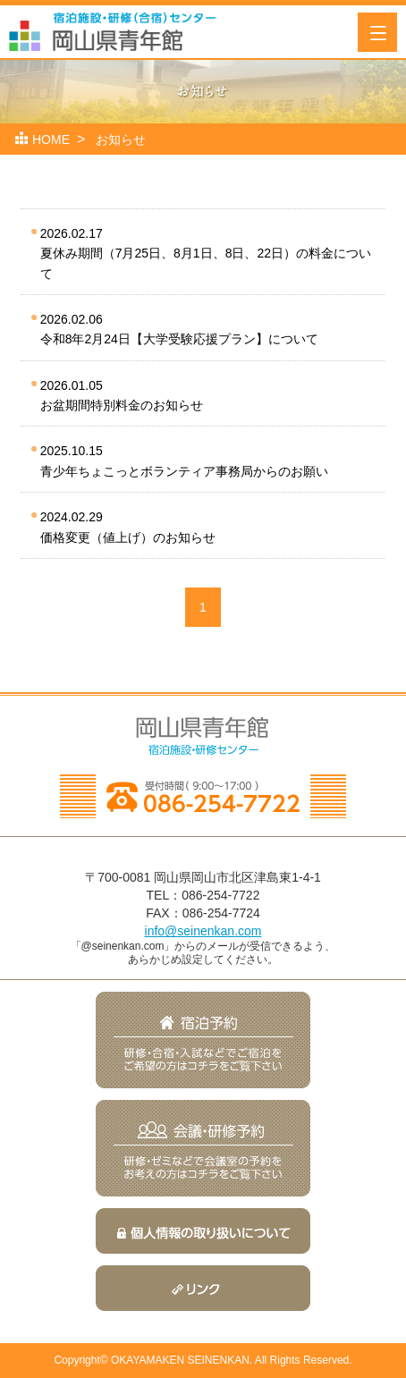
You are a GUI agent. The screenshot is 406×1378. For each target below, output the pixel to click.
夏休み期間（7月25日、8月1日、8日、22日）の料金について (205, 252)
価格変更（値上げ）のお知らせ (200, 525)
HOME (51, 139)
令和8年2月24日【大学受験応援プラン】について (200, 327)
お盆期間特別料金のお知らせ (200, 394)
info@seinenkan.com (203, 931)
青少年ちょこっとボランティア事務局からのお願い (200, 459)
